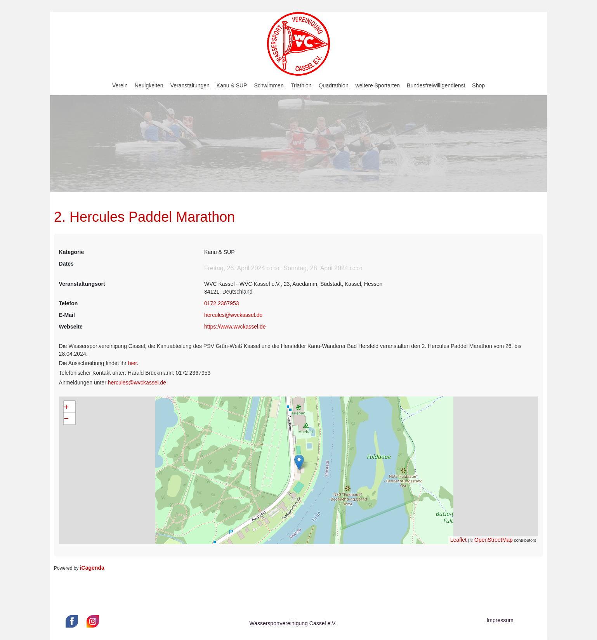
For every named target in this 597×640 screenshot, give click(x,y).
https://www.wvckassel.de (235, 326)
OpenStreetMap (493, 540)
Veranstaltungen (190, 85)
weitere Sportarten (378, 85)
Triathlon (301, 85)
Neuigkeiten (149, 85)
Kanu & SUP (232, 85)
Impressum (499, 620)
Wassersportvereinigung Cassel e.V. (293, 623)
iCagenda (92, 568)
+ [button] (66, 407)
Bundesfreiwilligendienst (436, 85)
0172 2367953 (221, 303)
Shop (478, 85)
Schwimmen (268, 85)
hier (132, 363)
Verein (120, 85)
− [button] (66, 418)
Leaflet (458, 540)
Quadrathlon (334, 85)
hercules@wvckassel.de (233, 315)
